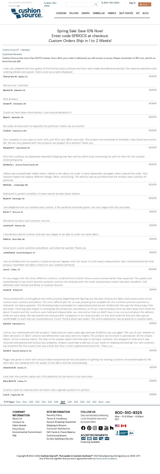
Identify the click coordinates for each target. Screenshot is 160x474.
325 (50, 401)
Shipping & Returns (56, 425)
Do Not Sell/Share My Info (60, 438)
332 (94, 401)
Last (108, 401)
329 (76, 401)
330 (82, 401)
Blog (145, 13)
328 (70, 401)
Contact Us (18, 422)
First (18, 401)
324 (44, 401)
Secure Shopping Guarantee (61, 421)
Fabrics (112, 13)
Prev (25, 401)
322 (31, 401)
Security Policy (54, 415)
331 (88, 401)
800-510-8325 (111, 2)
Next (101, 401)
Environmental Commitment (27, 432)
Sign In (132, 3)
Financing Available (90, 442)
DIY (138, 13)
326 (56, 401)
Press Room (18, 428)
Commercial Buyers (57, 435)
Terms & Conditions (57, 418)
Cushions (61, 13)
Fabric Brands (19, 425)
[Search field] (82, 4)
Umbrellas (99, 13)
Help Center (126, 13)
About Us (17, 418)
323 (37, 401)
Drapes (86, 13)
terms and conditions (106, 458)
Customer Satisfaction (58, 428)
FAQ (14, 435)
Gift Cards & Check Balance (61, 432)
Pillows (74, 13)
